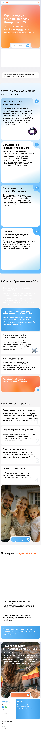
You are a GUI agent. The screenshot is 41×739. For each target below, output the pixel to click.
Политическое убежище (7, 722)
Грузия (3, 729)
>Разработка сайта (5, 717)
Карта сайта (5, 713)
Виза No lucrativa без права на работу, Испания (27, 726)
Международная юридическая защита (25, 708)
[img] (5, 2)
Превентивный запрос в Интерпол (24, 704)
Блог (3, 711)
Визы (19, 721)
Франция (4, 728)
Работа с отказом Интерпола (23, 706)
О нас (3, 709)
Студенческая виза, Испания (23, 725)
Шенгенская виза (20, 730)
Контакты (4, 710)
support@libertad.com (7, 702)
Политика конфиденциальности (6, 716)
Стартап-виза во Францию (22, 728)
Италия (3, 726)
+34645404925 (5, 704)
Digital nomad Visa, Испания (23, 723)
